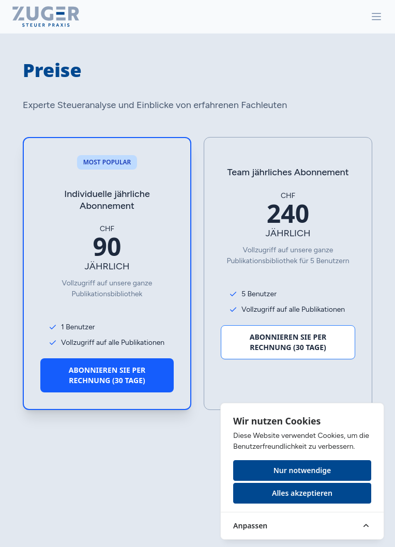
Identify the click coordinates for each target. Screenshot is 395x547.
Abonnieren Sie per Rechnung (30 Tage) (107, 375)
